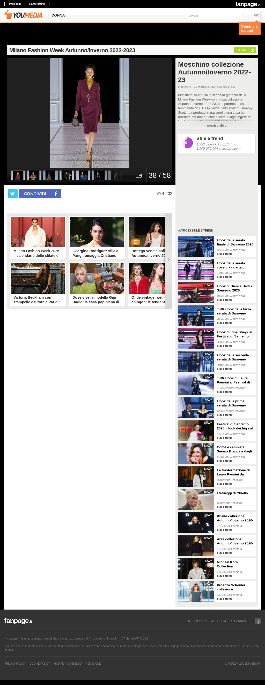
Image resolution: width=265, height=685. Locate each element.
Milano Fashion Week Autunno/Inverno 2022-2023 (72, 50)
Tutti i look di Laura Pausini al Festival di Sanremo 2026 (233, 380)
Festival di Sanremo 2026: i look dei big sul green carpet (235, 426)
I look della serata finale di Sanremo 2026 (235, 242)
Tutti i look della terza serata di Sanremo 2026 (234, 311)
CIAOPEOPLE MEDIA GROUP (243, 663)
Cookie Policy (40, 663)
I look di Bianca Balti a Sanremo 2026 (235, 288)
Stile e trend (209, 138)
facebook (37, 4)
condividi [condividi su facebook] (35, 193)
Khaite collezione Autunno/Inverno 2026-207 (235, 518)
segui (242, 50)
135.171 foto (227, 144)
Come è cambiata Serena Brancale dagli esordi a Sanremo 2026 (235, 449)
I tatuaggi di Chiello (232, 493)
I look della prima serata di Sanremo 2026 (231, 403)
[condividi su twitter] (13, 193)
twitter (15, 4)
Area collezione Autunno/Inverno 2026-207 (235, 541)
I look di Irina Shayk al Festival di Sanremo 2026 (234, 334)
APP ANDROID (239, 621)
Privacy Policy (15, 663)
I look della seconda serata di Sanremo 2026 (233, 357)
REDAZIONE (93, 663)
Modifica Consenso (68, 663)
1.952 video (205, 144)
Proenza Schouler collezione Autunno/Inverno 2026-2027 (235, 587)
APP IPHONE (219, 621)
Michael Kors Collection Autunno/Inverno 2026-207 (235, 564)
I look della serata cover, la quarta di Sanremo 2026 (231, 265)
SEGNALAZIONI (197, 621)
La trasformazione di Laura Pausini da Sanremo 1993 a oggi (234, 472)
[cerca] (216, 15)
